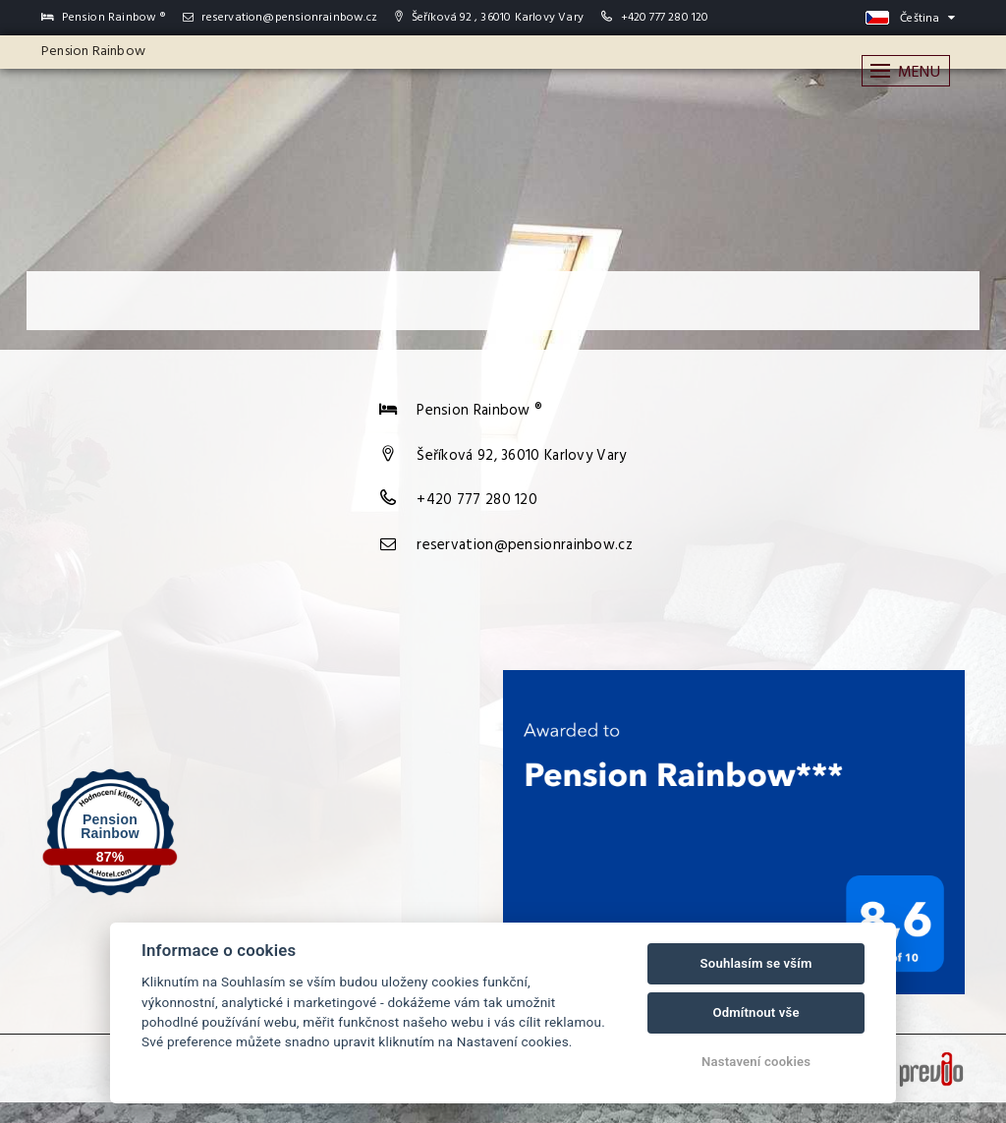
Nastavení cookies (755, 1061)
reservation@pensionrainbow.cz (280, 18)
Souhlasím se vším (756, 963)
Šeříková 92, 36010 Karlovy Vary (521, 456)
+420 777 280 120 (665, 18)
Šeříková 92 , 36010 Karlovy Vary (489, 18)
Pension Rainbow (93, 51)
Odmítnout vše (755, 1012)
